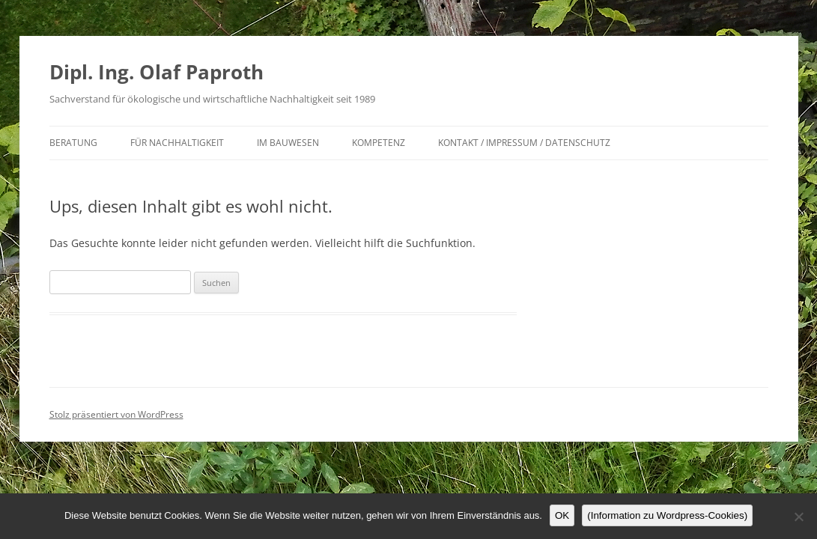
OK (562, 515)
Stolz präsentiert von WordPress (116, 414)
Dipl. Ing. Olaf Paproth (156, 71)
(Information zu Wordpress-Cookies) (667, 515)
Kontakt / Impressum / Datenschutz (524, 142)
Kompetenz (378, 142)
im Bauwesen (288, 142)
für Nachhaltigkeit (177, 142)
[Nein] (798, 516)
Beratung (73, 142)
